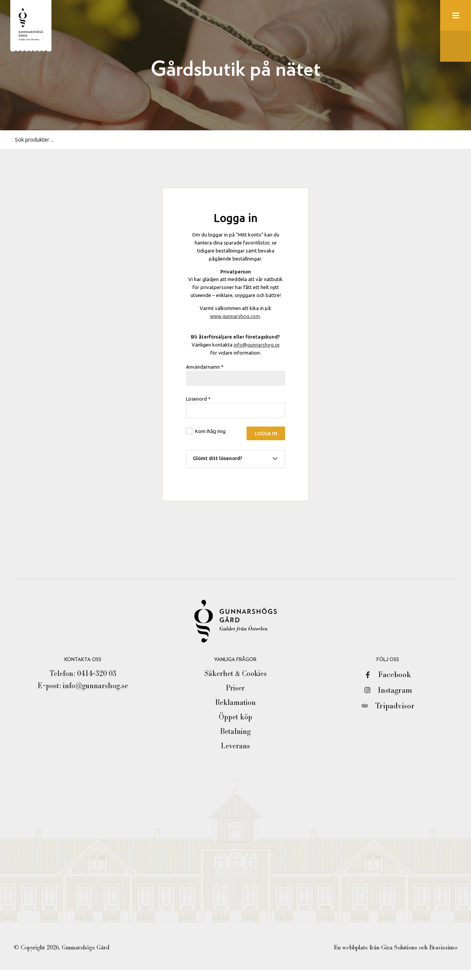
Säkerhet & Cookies (235, 673)
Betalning (235, 731)
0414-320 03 (96, 673)
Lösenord (198, 398)
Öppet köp (235, 717)
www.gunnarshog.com (235, 316)
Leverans (235, 746)
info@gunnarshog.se (257, 344)
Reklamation (235, 702)
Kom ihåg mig (210, 431)
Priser (235, 688)
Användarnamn (205, 366)
